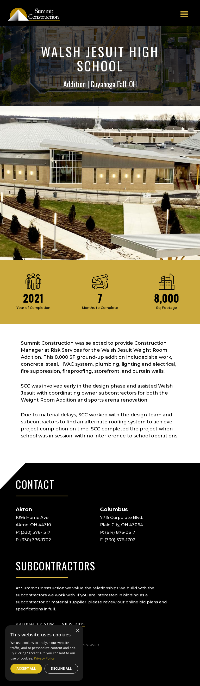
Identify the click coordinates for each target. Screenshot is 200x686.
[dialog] (44, 653)
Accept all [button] (26, 668)
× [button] (77, 631)
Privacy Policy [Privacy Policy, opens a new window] (44, 658)
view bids (73, 624)
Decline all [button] (61, 668)
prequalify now (35, 624)
